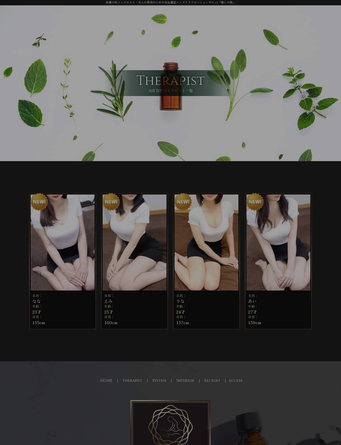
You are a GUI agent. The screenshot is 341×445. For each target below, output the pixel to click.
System (159, 380)
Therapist (132, 380)
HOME (106, 380)
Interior (185, 380)
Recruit (212, 380)
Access (235, 380)
